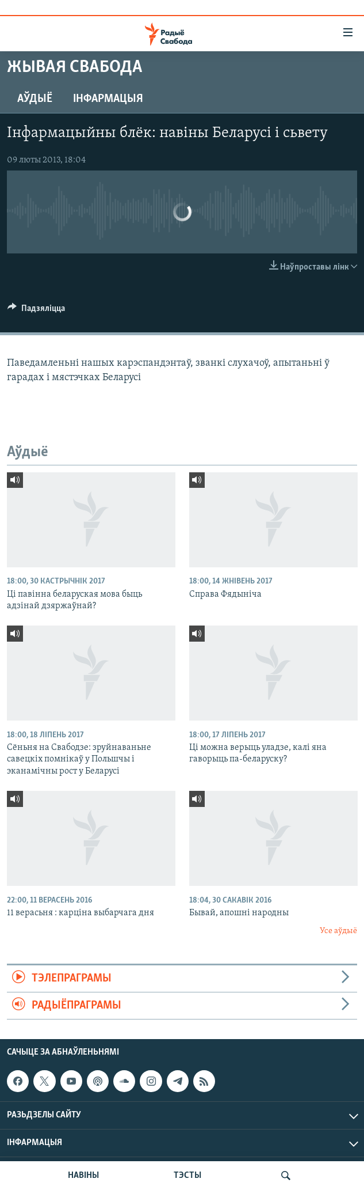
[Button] (36, 311)
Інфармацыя (108, 99)
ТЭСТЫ (187, 1175)
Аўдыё (34, 99)
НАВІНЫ (83, 1175)
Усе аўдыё (338, 931)
